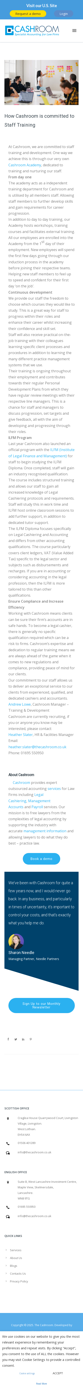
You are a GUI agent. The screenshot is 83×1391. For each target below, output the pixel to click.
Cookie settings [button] (27, 1373)
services (54, 788)
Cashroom (21, 782)
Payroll (37, 806)
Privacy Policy (19, 1281)
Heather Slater (20, 734)
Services (15, 1250)
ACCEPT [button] (58, 1373)
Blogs (13, 1266)
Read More (41, 1383)
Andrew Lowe (19, 704)
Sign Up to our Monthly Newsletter (41, 1005)
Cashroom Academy (24, 165)
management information (44, 830)
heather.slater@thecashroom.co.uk (37, 746)
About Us (16, 1258)
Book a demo (41, 859)
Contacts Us (18, 1273)
